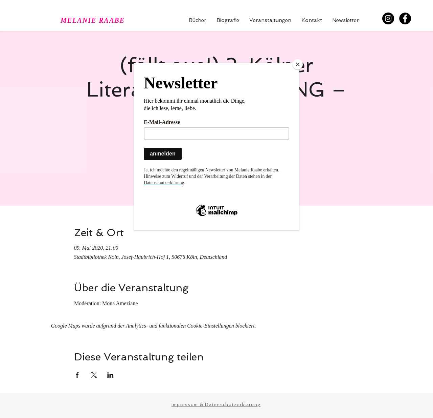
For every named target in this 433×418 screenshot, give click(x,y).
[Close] (298, 64)
